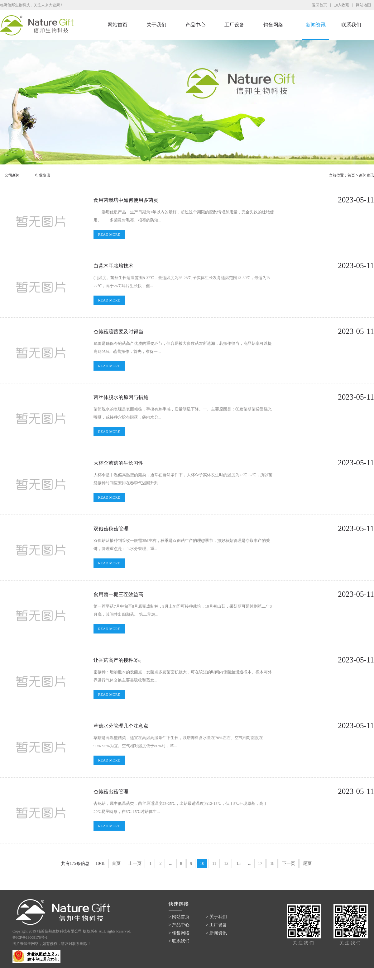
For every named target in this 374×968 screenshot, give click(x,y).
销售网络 (273, 24)
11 (214, 863)
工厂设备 (234, 24)
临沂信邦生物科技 (37, 25)
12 (226, 863)
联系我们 (351, 24)
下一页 (288, 863)
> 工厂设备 (216, 925)
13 (238, 863)
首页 (351, 175)
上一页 (134, 863)
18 (272, 863)
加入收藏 (341, 5)
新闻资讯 (316, 24)
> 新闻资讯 (216, 933)
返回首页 (319, 5)
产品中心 (195, 24)
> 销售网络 (179, 933)
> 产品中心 (179, 925)
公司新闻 (12, 175)
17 (260, 863)
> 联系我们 (179, 941)
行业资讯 (42, 175)
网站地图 (363, 5)
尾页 (307, 863)
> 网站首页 (179, 916)
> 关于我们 (216, 916)
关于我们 (156, 24)
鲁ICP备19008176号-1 (30, 937)
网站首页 (117, 24)
